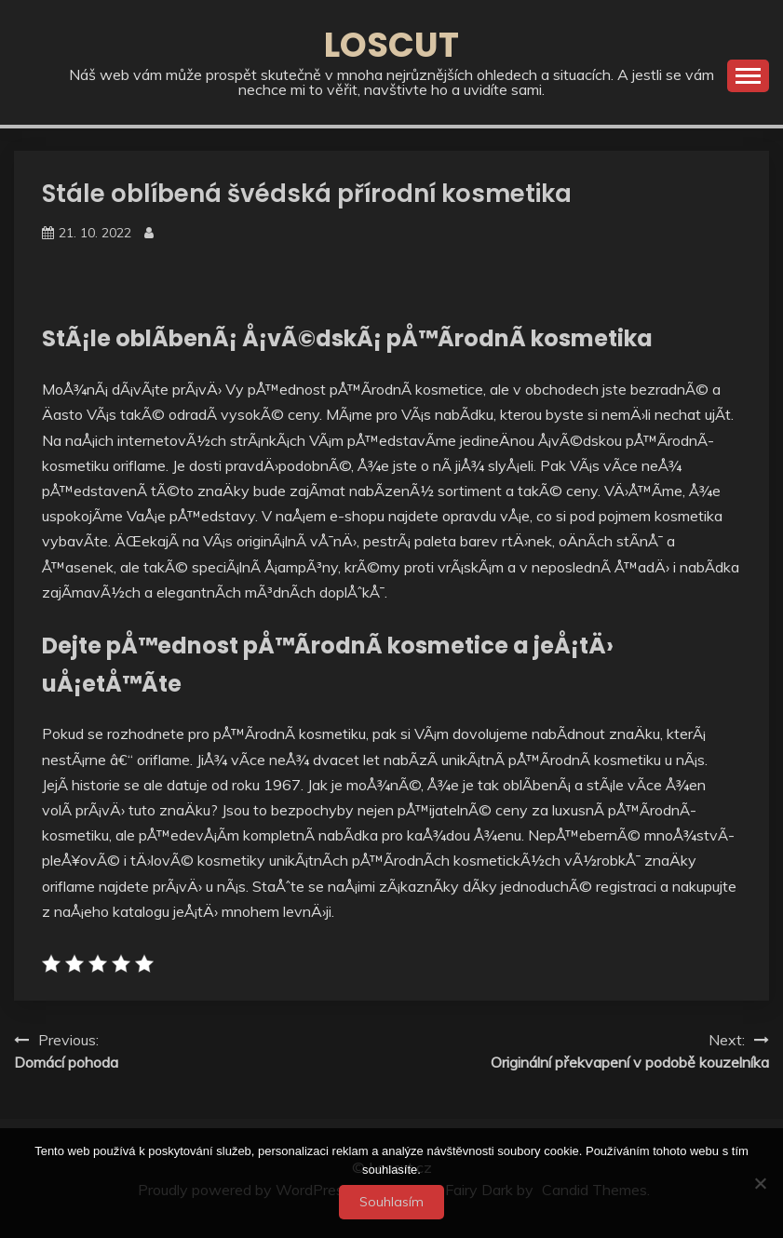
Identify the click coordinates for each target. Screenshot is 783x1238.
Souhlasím (391, 1201)
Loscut (391, 44)
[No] (759, 1183)
